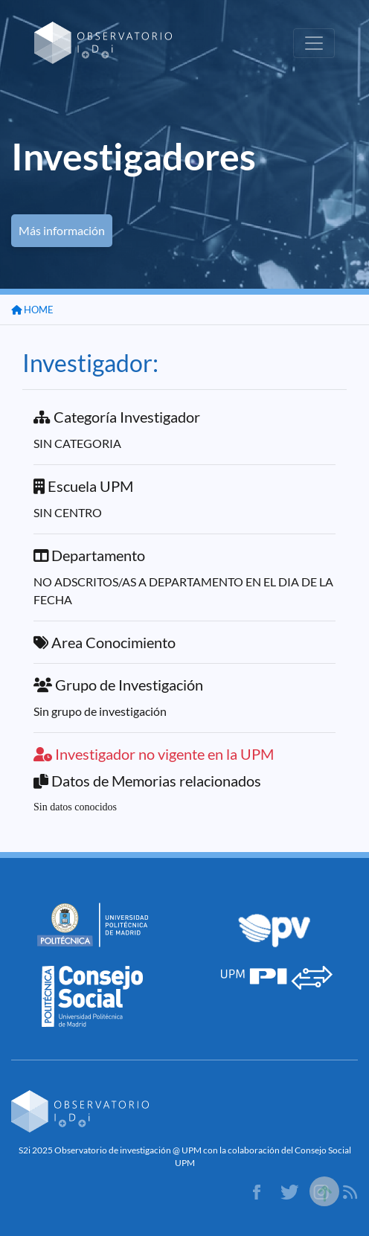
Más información (62, 230)
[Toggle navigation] (314, 43)
